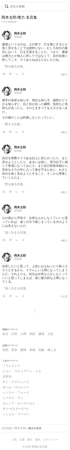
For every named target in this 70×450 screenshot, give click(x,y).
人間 (23, 333)
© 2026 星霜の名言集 (35, 446)
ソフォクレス (11, 365)
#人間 (64, 296)
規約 (37, 439)
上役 (50, 333)
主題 (22, 439)
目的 (5, 349)
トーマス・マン (12, 398)
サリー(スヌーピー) (15, 408)
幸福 (32, 349)
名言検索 (6, 428)
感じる (51, 349)
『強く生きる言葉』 (15, 232)
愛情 (23, 349)
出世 (14, 333)
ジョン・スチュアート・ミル (21, 371)
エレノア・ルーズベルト (18, 403)
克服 (41, 349)
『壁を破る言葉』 (14, 66)
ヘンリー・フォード (15, 392)
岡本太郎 (20, 33)
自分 (5, 333)
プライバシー (51, 439)
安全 (14, 349)
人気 (14, 439)
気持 (32, 333)
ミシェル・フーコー (15, 414)
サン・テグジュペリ (15, 381)
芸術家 (18, 36)
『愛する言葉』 (12, 124)
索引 (29, 439)
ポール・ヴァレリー (15, 387)
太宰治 (6, 376)
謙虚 (41, 333)
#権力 (64, 74)
